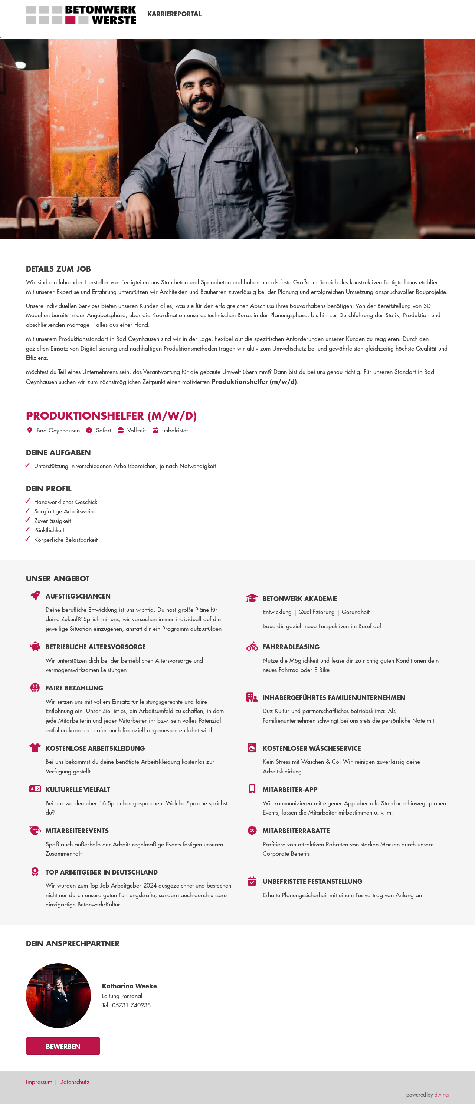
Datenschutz (74, 1081)
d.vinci (442, 1094)
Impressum (39, 1081)
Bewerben (63, 1046)
